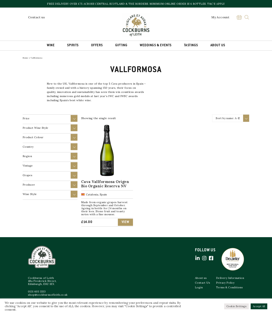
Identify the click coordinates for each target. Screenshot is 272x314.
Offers (97, 45)
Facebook (211, 258)
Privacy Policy (225, 282)
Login (199, 287)
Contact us (36, 17)
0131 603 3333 (37, 291)
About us (201, 278)
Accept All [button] (259, 306)
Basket (239, 17)
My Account (220, 17)
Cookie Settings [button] (236, 306)
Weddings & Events (156, 45)
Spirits (73, 45)
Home (25, 58)
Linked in (197, 258)
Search (246, 17)
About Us (217, 45)
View (125, 222)
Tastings (191, 45)
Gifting (121, 45)
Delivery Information (230, 278)
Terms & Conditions (229, 287)
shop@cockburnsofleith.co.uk (48, 294)
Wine (51, 45)
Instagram (204, 258)
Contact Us (202, 282)
